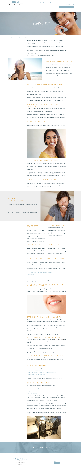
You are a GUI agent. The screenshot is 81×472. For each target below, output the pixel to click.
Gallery (56, 7)
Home (8, 7)
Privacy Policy (26, 471)
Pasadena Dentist (11, 37)
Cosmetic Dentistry (32, 7)
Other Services (64, 7)
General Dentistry (21, 7)
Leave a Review (20, 465)
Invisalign (41, 7)
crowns (58, 339)
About (13, 7)
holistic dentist (57, 52)
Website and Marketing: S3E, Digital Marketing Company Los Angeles (40, 471)
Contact (72, 7)
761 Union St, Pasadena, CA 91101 (15, 4)
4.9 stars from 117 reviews (20, 463)
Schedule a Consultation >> (40, 448)
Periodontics (49, 7)
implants (57, 341)
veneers (62, 339)
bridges (60, 341)
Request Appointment (66, 3)
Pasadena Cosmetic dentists (66, 72)
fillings (55, 339)
